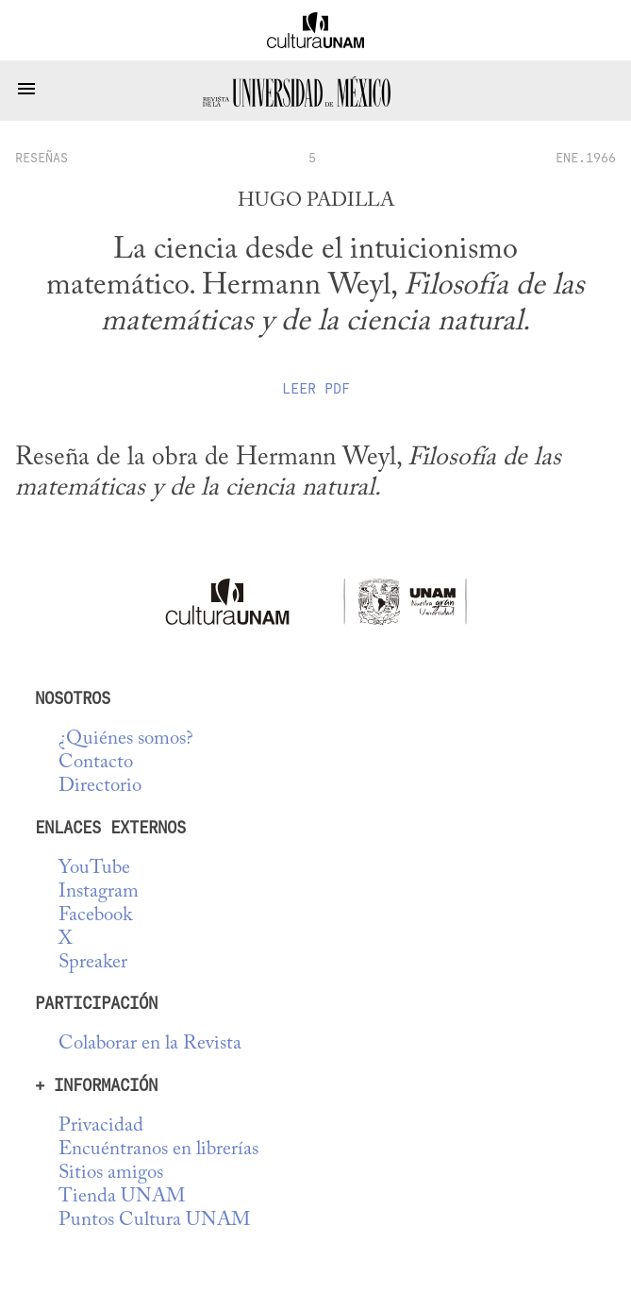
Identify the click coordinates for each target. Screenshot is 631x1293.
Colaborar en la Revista (149, 1044)
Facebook (95, 916)
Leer (316, 388)
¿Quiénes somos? (125, 739)
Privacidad (100, 1126)
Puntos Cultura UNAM (154, 1221)
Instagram (98, 892)
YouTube (94, 869)
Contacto (95, 763)
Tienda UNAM (121, 1197)
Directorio (99, 787)
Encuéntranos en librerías (158, 1150)
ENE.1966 (586, 157)
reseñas (41, 157)
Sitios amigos (110, 1174)
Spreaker (92, 963)
